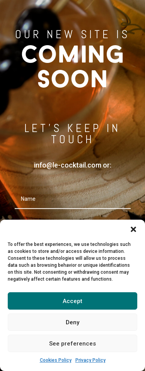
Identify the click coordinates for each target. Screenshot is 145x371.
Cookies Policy (56, 360)
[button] (133, 229)
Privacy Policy (90, 360)
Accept (72, 301)
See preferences (72, 343)
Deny (72, 322)
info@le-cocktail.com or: (72, 165)
